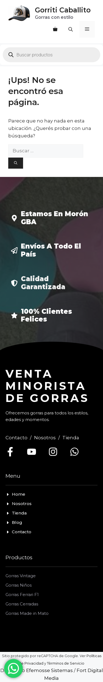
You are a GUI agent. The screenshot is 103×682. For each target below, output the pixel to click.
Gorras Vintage (20, 575)
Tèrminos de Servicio (65, 663)
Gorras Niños (18, 585)
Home (18, 494)
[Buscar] (15, 163)
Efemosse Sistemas (49, 670)
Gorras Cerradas (21, 604)
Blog (17, 522)
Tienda (70, 437)
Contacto (16, 437)
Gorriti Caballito (63, 10)
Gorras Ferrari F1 (22, 594)
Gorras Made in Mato (27, 613)
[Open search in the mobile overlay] (71, 29)
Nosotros (45, 437)
